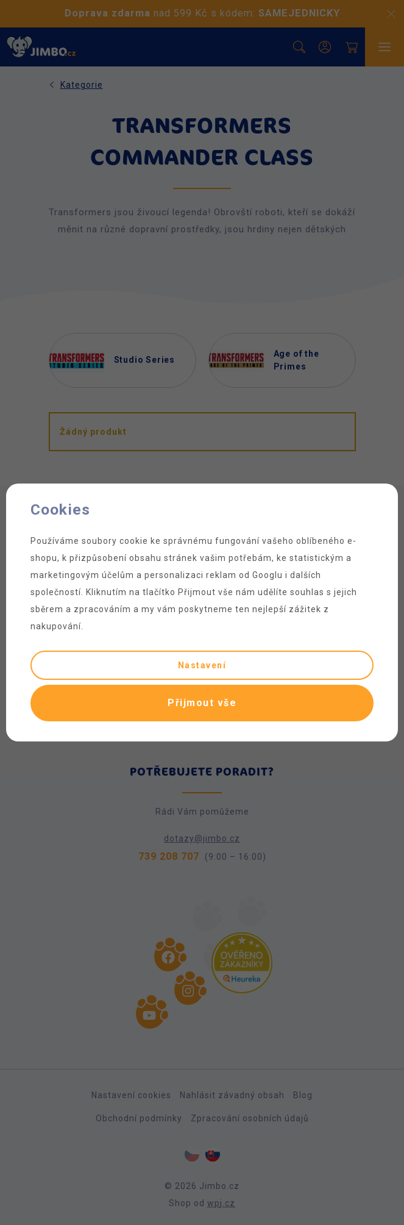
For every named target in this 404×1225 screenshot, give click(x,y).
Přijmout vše (202, 703)
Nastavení (202, 665)
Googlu (267, 575)
